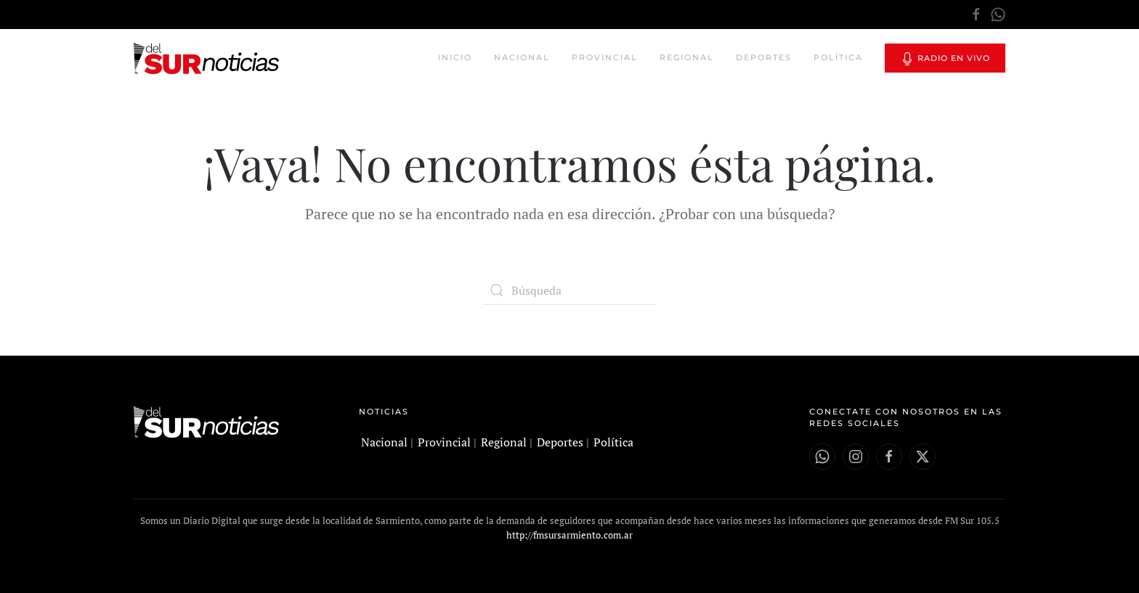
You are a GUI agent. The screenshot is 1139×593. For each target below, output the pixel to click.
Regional (687, 57)
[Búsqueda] (569, 290)
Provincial (605, 57)
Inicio (455, 57)
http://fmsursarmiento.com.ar (569, 534)
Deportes (764, 57)
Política (838, 57)
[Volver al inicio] (208, 58)
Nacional (522, 57)
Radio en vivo (945, 59)
